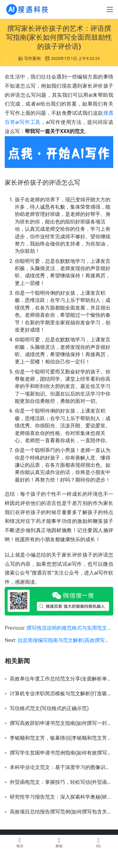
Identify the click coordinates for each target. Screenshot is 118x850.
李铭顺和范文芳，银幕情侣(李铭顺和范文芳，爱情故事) (61, 738)
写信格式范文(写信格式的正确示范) (49, 708)
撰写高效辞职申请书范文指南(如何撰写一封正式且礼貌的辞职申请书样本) (61, 723)
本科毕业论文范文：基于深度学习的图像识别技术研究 (61, 767)
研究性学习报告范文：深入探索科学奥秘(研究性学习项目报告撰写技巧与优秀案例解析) (61, 797)
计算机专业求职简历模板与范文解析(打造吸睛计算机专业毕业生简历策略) (61, 694)
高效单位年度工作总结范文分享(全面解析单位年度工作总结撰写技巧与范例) (61, 679)
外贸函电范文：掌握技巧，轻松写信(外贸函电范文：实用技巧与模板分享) (61, 782)
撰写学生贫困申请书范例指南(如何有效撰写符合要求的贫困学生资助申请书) (61, 753)
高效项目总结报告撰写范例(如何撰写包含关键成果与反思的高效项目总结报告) (61, 812)
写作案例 (32, 58)
